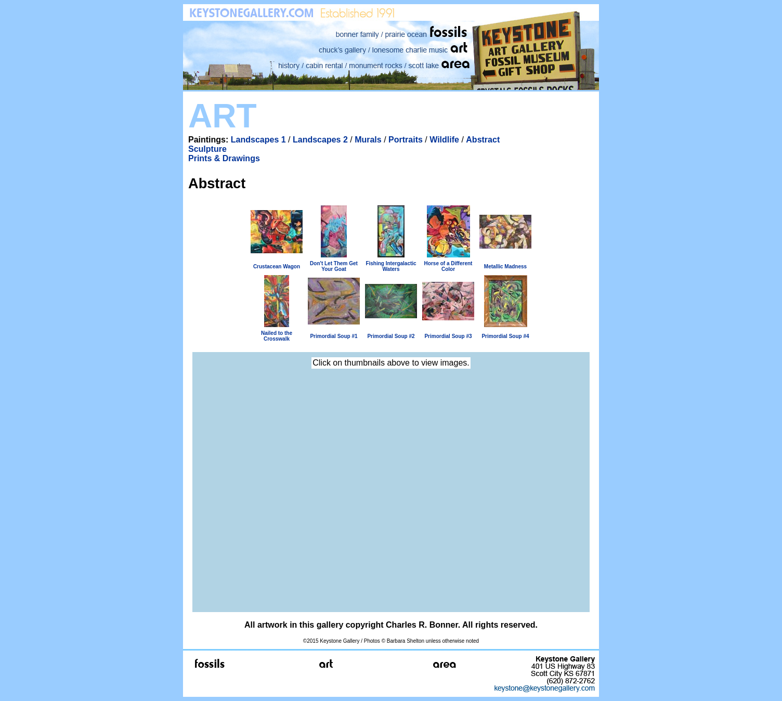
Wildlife (444, 139)
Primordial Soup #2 (390, 336)
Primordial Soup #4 (505, 336)
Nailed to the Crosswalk (276, 336)
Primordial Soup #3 (448, 336)
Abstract (483, 139)
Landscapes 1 (258, 139)
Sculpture (207, 149)
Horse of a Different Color (448, 266)
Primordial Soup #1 (333, 336)
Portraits (405, 139)
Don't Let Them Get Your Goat (334, 266)
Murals (368, 139)
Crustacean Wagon (276, 266)
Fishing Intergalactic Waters (391, 266)
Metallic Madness (505, 266)
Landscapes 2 (320, 139)
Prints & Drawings (224, 158)
